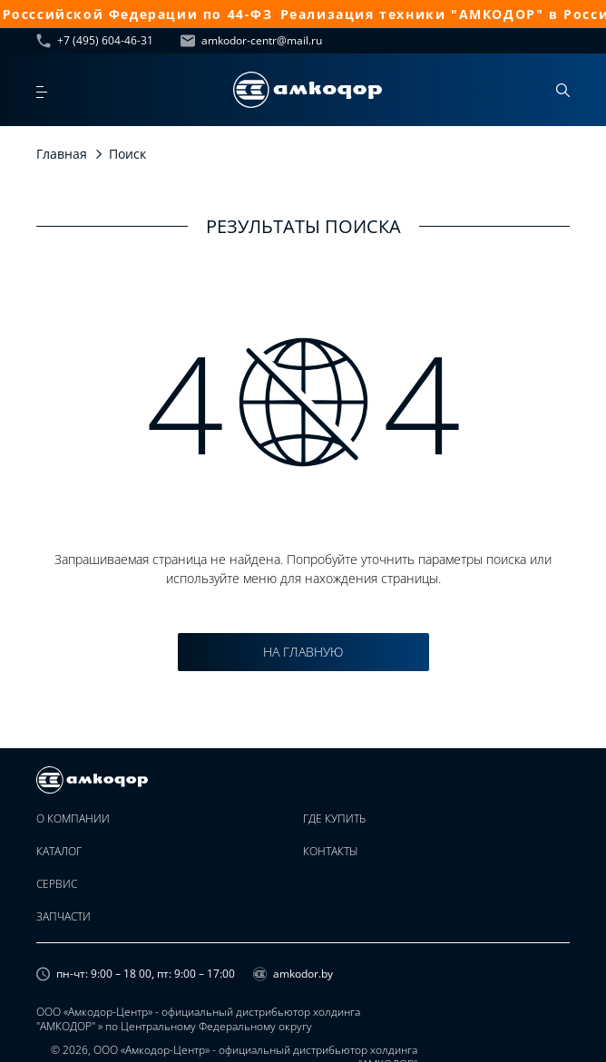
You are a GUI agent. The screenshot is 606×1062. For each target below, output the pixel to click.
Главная (61, 153)
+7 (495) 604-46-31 (94, 41)
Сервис (56, 884)
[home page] (307, 90)
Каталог (59, 851)
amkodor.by (293, 974)
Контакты (330, 851)
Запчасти (63, 917)
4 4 (303, 401)
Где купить (334, 819)
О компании (73, 819)
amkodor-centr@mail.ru (251, 41)
